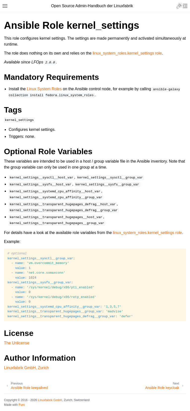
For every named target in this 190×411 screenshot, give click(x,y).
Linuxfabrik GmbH (50, 400)
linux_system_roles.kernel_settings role (127, 53)
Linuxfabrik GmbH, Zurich (26, 368)
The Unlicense (16, 343)
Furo (22, 405)
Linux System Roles (44, 89)
